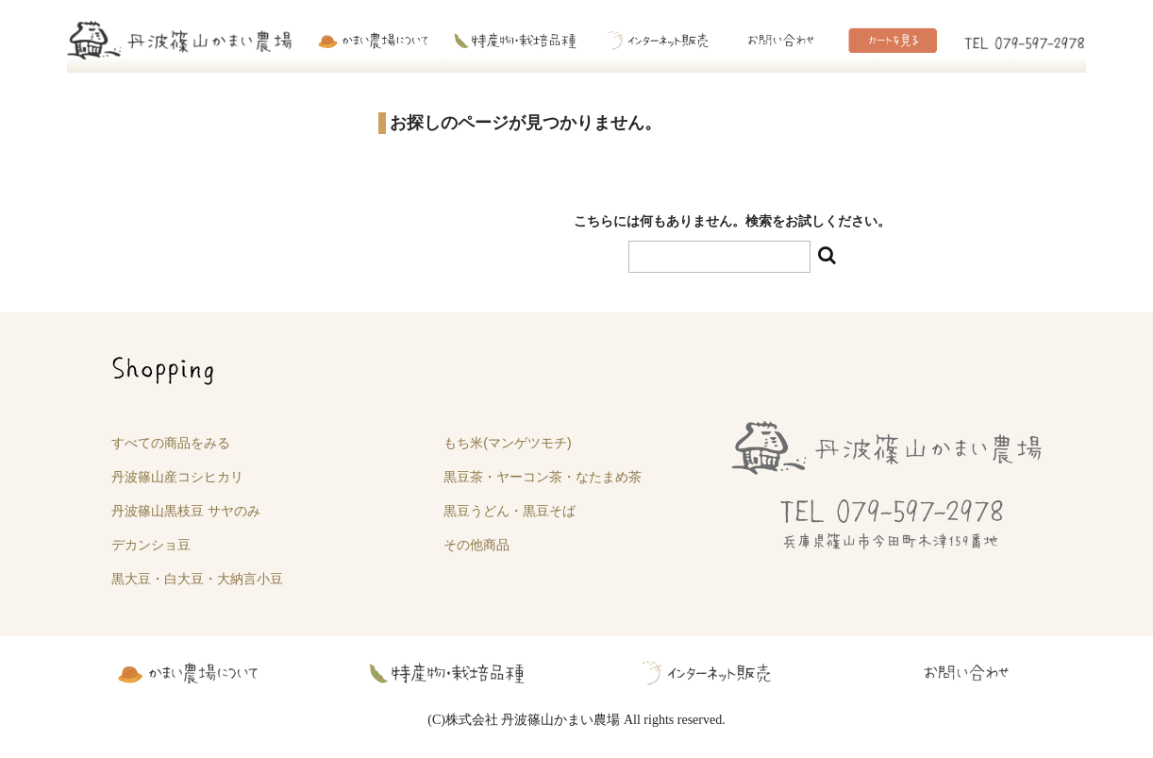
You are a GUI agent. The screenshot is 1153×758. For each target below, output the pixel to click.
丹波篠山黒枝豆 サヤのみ (185, 510)
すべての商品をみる (170, 442)
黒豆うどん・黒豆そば (509, 510)
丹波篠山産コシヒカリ (177, 476)
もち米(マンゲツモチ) (507, 442)
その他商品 (476, 544)
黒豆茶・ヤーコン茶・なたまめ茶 (542, 476)
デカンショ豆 (151, 544)
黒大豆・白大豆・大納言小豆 (197, 578)
